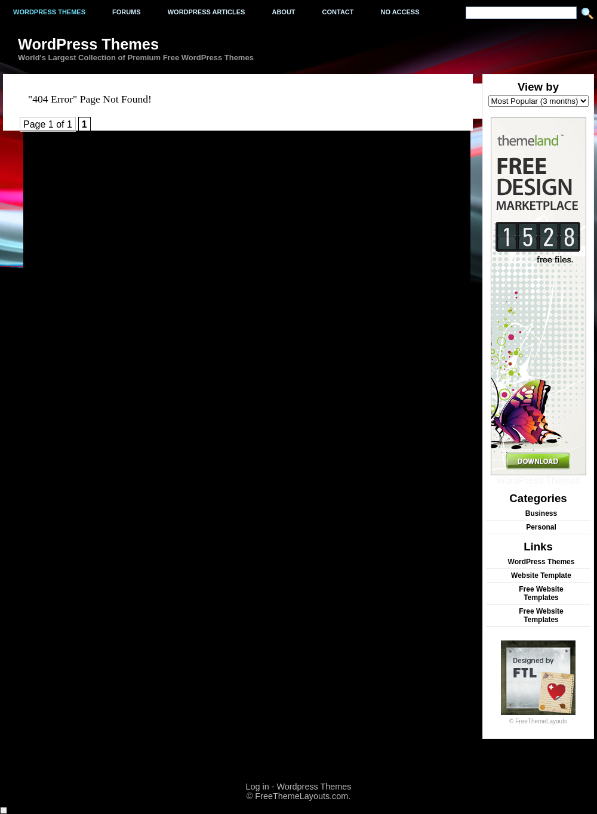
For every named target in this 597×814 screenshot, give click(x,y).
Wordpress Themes (49, 12)
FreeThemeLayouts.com (301, 796)
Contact (338, 12)
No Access (400, 12)
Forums (126, 12)
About (283, 12)
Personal (541, 527)
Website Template (541, 575)
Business (541, 513)
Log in (257, 786)
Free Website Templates (541, 593)
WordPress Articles (206, 12)
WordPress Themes (538, 476)
